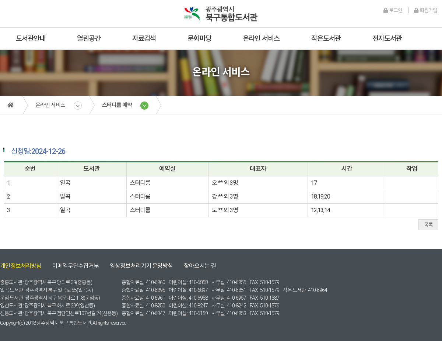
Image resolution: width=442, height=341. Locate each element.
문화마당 (199, 38)
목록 (428, 225)
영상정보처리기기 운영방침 (141, 265)
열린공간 (89, 38)
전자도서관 (387, 38)
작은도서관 (326, 38)
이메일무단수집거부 (75, 265)
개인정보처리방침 (20, 265)
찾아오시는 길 (200, 265)
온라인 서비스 (261, 38)
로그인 (392, 10)
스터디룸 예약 (117, 105)
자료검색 (144, 38)
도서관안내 (30, 38)
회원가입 (425, 10)
